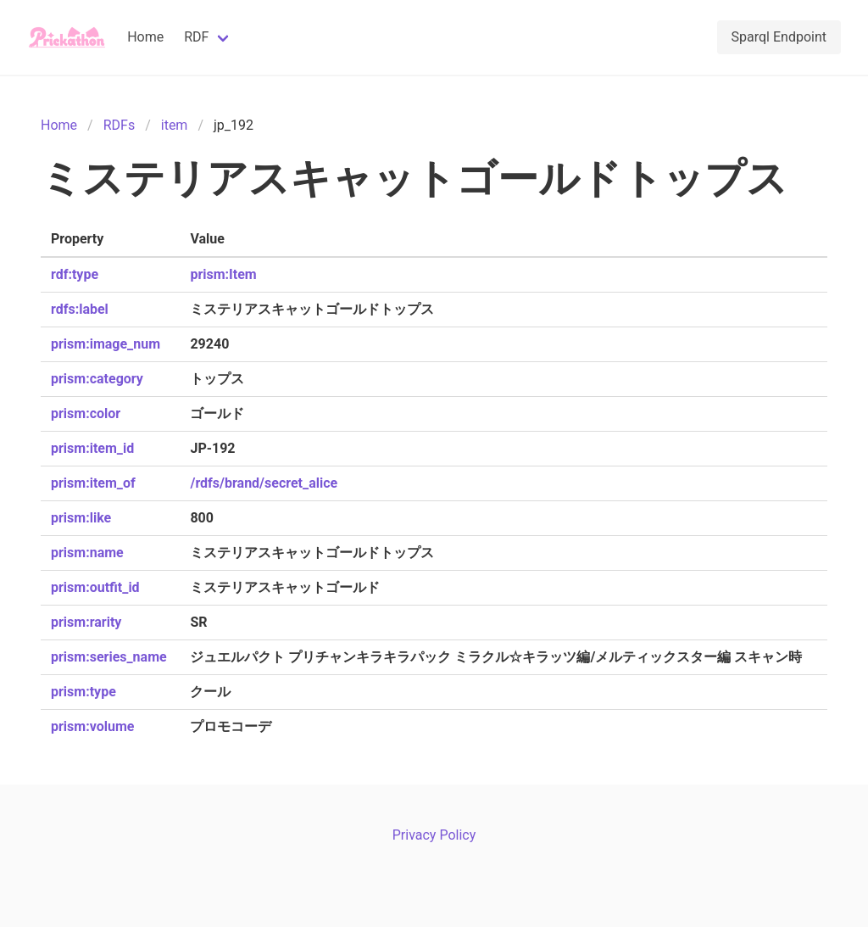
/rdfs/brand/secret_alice (263, 483)
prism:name (87, 552)
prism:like (81, 518)
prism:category (97, 379)
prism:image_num (105, 344)
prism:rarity (86, 622)
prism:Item (223, 274)
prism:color (85, 413)
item (174, 125)
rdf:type (74, 274)
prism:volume (92, 726)
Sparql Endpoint (779, 37)
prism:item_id (92, 448)
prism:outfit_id (95, 587)
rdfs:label (79, 309)
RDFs (119, 125)
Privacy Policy (434, 835)
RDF (196, 37)
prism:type (83, 692)
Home (145, 37)
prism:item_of (93, 483)
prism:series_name (109, 657)
